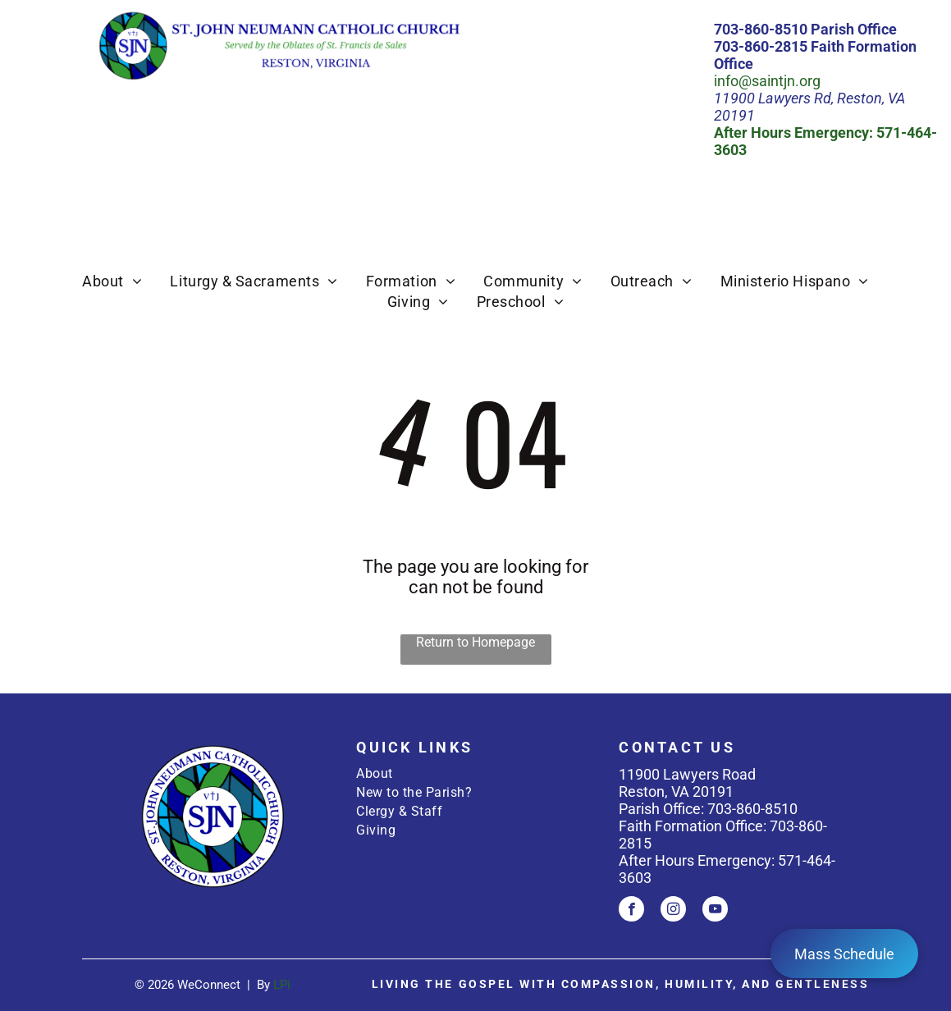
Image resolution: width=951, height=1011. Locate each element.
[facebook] (631, 911)
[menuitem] (112, 281)
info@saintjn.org (767, 80)
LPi (281, 984)
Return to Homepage (475, 642)
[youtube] (715, 911)
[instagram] (673, 911)
